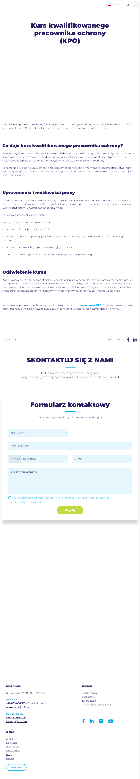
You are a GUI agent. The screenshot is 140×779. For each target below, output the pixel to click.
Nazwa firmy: (18, 433)
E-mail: (79, 458)
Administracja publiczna (96, 704)
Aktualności (13, 750)
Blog (9, 754)
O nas (9, 738)
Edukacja (11, 742)
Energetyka (89, 700)
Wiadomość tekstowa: (24, 471)
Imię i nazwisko (20, 445)
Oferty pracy (16, 767)
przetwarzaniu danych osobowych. (93, 498)
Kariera (10, 758)
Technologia (89, 693)
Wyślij (70, 510)
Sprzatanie (88, 696)
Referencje (12, 746)
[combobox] (15, 459)
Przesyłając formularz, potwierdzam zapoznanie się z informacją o (61, 498)
